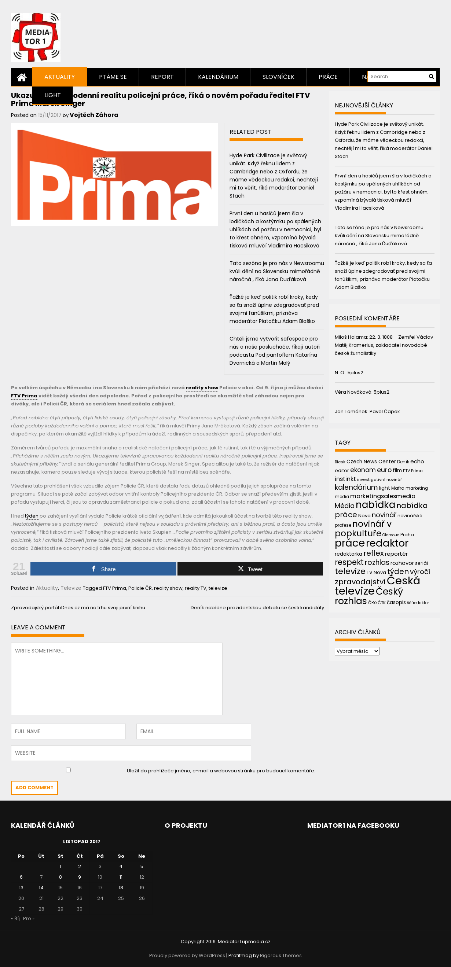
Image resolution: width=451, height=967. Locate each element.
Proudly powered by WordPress (187, 955)
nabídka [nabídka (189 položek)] (375, 504)
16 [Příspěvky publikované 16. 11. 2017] (79, 887)
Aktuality (59, 77)
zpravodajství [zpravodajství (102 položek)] (360, 582)
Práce (328, 77)
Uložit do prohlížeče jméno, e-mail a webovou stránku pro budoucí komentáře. (221, 770)
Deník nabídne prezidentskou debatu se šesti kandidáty (257, 607)
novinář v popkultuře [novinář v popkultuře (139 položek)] (363, 528)
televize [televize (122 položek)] (350, 571)
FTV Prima (114, 588)
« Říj (15, 918)
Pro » (28, 918)
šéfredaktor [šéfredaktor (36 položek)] (418, 603)
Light (52, 95)
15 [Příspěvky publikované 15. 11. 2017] (60, 887)
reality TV (195, 588)
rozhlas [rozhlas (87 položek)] (377, 562)
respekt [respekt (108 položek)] (349, 562)
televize (218, 588)
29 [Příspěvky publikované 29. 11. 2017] (60, 908)
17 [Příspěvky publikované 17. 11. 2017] (100, 887)
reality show (168, 588)
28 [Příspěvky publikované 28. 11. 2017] (41, 908)
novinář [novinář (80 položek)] (384, 514)
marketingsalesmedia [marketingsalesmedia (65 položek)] (382, 496)
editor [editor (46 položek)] (342, 470)
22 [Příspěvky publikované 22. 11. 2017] (60, 898)
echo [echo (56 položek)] (417, 461)
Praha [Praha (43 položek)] (407, 535)
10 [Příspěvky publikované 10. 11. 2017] (100, 877)
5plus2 (355, 372)
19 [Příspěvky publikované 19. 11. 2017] (142, 887)
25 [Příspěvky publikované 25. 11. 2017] (121, 898)
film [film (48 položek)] (397, 470)
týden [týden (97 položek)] (398, 571)
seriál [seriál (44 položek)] (421, 563)
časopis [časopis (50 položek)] (396, 602)
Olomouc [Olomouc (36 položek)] (390, 535)
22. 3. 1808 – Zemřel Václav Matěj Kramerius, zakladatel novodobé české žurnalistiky (384, 345)
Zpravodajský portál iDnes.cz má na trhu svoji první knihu (78, 607)
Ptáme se (113, 77)
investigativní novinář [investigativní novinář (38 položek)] (379, 479)
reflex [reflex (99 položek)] (373, 553)
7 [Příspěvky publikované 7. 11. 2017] (41, 877)
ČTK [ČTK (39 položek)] (382, 603)
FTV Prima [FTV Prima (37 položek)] (413, 471)
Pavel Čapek (385, 411)
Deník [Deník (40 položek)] (403, 462)
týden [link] (31, 515)
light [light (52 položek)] (384, 488)
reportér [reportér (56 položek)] (396, 554)
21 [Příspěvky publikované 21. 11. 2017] (41, 898)
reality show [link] (202, 387)
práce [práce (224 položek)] (350, 543)
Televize (70, 588)
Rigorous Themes (281, 955)
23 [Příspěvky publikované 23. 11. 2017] (79, 898)
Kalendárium (218, 77)
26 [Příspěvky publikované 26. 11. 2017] (142, 898)
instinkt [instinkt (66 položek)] (345, 479)
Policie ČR (140, 588)
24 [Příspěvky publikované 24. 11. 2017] (100, 898)
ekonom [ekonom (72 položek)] (363, 470)
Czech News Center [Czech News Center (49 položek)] (371, 461)
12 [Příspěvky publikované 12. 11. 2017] (142, 877)
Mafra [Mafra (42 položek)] (397, 488)
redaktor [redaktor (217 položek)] (387, 543)
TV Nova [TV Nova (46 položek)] (376, 572)
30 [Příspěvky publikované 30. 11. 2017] (79, 908)
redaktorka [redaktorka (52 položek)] (348, 554)
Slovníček (278, 77)
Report (162, 77)
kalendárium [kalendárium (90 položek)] (356, 487)
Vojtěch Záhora (94, 115)
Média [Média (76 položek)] (345, 505)
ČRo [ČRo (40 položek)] (372, 603)
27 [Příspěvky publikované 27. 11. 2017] (21, 908)
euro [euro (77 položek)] (384, 469)
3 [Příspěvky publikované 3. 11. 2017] (100, 866)
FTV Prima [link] (24, 395)
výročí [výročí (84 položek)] (420, 571)
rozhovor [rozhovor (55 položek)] (402, 563)
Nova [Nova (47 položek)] (364, 515)
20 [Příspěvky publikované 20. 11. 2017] (21, 898)
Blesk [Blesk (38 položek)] (340, 462)
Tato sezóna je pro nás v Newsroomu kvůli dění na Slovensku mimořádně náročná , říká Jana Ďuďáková (277, 271)
